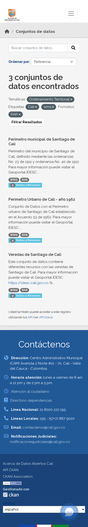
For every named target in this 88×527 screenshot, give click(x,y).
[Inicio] (7, 31)
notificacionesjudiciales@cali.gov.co (40, 442)
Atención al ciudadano (30, 391)
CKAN (11, 494)
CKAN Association (18, 476)
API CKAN (11, 470)
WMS (14, 179)
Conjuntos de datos (35, 31)
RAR (24, 179)
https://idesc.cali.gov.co (28, 283)
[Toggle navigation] (71, 13)
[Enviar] (73, 48)
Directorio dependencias (31, 400)
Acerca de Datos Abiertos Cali (28, 464)
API (30, 317)
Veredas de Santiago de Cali (34, 254)
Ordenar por (18, 62)
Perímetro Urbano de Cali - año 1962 (41, 199)
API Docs (45, 317)
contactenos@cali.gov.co (44, 427)
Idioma (9, 503)
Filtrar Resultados (26, 122)
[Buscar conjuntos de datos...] (38, 48)
